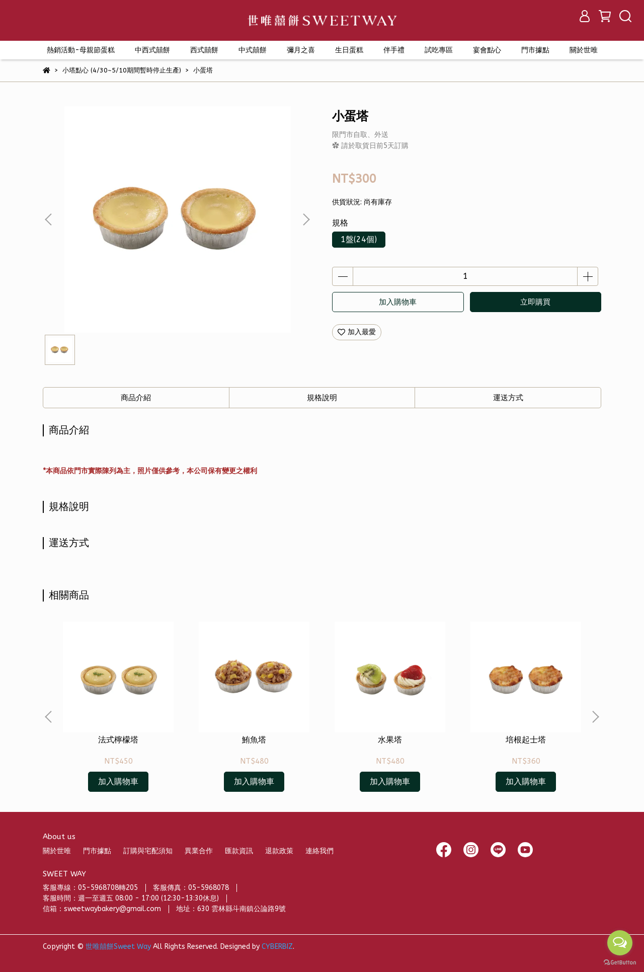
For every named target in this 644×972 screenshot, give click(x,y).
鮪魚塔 (254, 739)
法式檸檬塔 (118, 739)
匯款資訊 (239, 851)
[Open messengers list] (619, 942)
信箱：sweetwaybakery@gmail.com (102, 909)
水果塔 (390, 739)
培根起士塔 (526, 739)
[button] (306, 219)
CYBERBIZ (277, 946)
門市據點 (97, 851)
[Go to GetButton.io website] (620, 962)
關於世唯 (57, 851)
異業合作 (199, 851)
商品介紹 (136, 397)
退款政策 (279, 851)
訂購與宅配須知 (148, 851)
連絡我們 (319, 851)
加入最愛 (357, 332)
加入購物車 (398, 302)
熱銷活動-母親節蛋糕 (81, 50)
